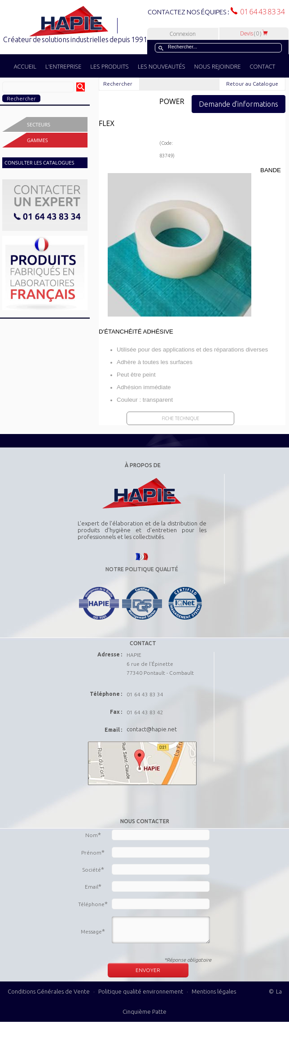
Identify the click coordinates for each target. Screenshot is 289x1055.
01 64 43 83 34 (261, 12)
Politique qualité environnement (141, 991)
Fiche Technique (180, 418)
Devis (254, 33)
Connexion (183, 34)
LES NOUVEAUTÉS (161, 66)
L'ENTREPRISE (63, 66)
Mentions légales (214, 991)
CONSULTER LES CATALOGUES (39, 162)
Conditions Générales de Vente (49, 991)
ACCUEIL (25, 66)
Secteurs (38, 124)
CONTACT (262, 66)
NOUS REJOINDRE (217, 66)
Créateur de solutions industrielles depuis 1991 (76, 39)
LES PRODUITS (109, 66)
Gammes (37, 140)
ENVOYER (148, 970)
